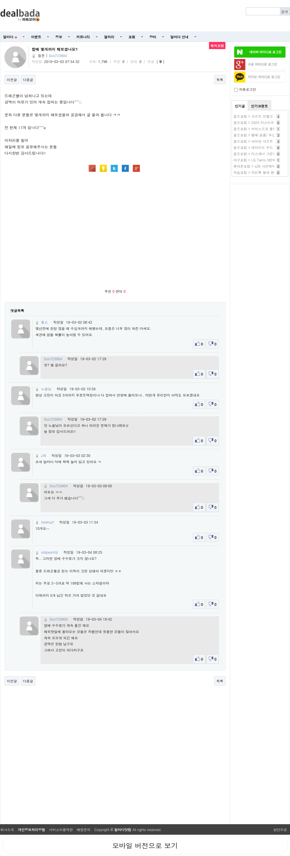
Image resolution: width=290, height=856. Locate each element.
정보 (59, 36)
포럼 (132, 36)
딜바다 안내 (179, 36)
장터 (153, 36)
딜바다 (10, 36)
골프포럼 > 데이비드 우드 (253, 147)
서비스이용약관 (61, 829)
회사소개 (7, 829)
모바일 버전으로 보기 (145, 845)
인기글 (240, 106)
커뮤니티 (83, 36)
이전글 (12, 79)
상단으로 (280, 829)
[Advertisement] (260, 217)
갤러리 (109, 36)
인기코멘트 (259, 106)
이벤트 (36, 36)
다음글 (28, 79)
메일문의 (83, 829)
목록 (219, 79)
